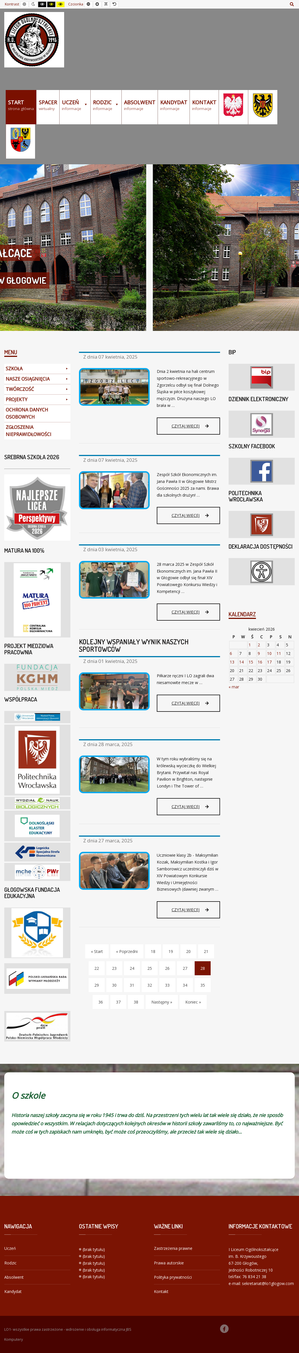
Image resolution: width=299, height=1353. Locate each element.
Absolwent (14, 1277)
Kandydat (13, 1291)
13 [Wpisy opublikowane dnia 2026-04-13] (232, 662)
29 (96, 985)
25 (149, 968)
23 (114, 968)
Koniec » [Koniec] (193, 1002)
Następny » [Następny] (161, 1002)
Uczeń (10, 1248)
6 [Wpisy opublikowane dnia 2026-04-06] (231, 653)
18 (153, 951)
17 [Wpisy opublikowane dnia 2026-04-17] (269, 662)
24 (132, 968)
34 (185, 985)
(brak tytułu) (94, 1249)
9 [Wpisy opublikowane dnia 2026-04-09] (259, 653)
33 (167, 985)
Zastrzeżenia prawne (173, 1248)
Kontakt (161, 1291)
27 (185, 968)
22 (96, 968)
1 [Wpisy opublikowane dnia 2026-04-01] (250, 644)
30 (114, 985)
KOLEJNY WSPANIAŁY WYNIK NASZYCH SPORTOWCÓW (134, 645)
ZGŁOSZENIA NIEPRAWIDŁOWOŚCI (28, 430)
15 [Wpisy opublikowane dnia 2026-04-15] (251, 662)
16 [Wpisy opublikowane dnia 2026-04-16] (260, 662)
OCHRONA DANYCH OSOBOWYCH (27, 413)
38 (136, 1002)
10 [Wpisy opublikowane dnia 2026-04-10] (269, 653)
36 (100, 1002)
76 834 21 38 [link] (254, 1276)
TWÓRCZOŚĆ (37, 389)
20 (188, 951)
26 (167, 968)
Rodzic (10, 1263)
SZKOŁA (37, 368)
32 (149, 985)
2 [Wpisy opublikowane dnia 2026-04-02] (259, 644)
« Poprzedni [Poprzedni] (127, 951)
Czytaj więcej (190, 426)
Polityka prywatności (173, 1277)
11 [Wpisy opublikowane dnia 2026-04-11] (278, 653)
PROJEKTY (37, 399)
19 (170, 951)
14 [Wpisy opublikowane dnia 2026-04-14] (241, 662)
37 (118, 1002)
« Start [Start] (97, 951)
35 (202, 985)
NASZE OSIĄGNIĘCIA (37, 379)
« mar (234, 687)
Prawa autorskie (169, 1263)
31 (132, 985)
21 (206, 951)
